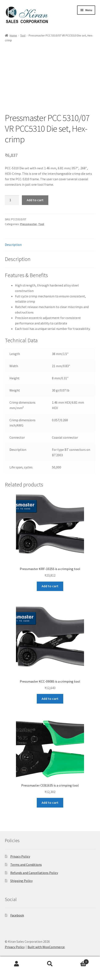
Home (13, 35)
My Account (16, 964)
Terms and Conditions (26, 864)
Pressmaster (28, 224)
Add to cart (35, 200)
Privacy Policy (20, 856)
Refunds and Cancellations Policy (34, 873)
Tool (22, 35)
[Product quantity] (12, 200)
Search (50, 964)
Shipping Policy (21, 881)
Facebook (17, 915)
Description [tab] (13, 244)
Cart (78, 961)
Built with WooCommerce (46, 947)
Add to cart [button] (50, 586)
